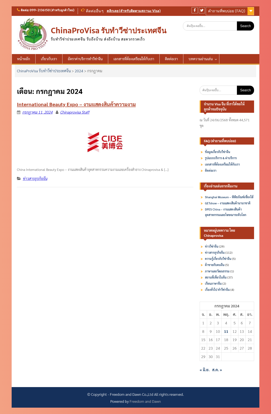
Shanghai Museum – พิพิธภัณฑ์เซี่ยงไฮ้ (229, 197)
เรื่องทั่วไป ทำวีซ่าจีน (217, 289)
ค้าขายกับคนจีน (214, 265)
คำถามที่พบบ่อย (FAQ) (226, 10)
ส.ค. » (217, 369)
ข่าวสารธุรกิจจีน (35, 178)
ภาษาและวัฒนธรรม (217, 271)
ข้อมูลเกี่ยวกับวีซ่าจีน (217, 152)
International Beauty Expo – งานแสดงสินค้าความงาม (76, 104)
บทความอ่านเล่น (201, 58)
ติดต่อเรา (171, 58)
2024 (79, 70)
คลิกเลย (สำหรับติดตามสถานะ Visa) (134, 11)
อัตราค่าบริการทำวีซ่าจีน (85, 58)
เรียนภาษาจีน (213, 283)
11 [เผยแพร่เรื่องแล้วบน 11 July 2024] (226, 331)
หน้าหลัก (23, 58)
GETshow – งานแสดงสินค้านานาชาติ (227, 203)
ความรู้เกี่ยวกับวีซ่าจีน (218, 259)
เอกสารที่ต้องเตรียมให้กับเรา (133, 58)
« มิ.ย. (205, 369)
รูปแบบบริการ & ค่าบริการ (221, 158)
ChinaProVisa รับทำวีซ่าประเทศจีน (108, 30)
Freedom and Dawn (145, 401)
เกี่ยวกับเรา (49, 58)
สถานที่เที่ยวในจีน (216, 277)
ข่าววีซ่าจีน (211, 246)
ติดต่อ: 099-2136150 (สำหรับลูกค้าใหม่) (48, 10)
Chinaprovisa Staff (74, 112)
